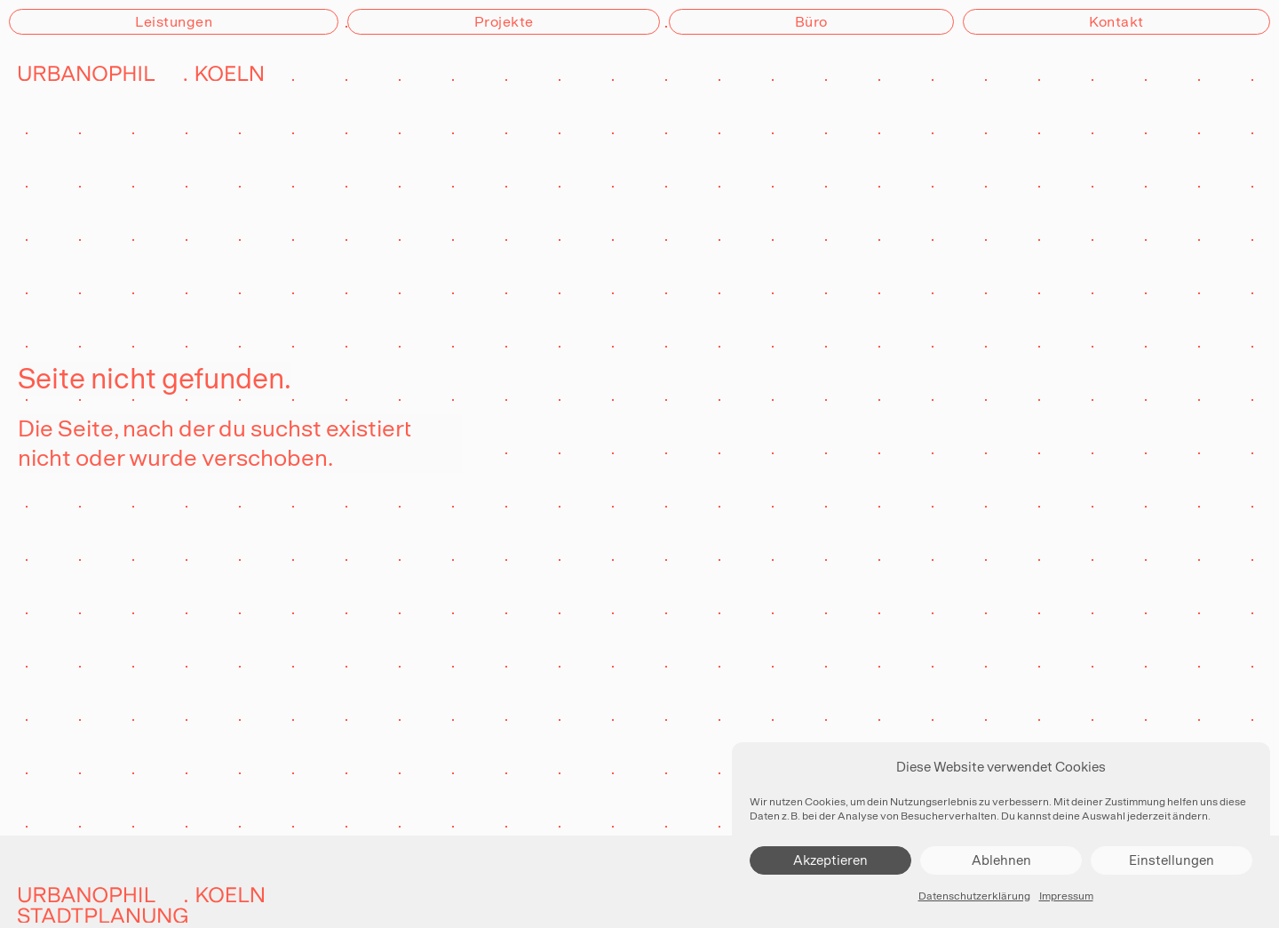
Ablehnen (1001, 860)
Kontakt (1116, 21)
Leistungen (173, 21)
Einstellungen (1171, 860)
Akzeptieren (830, 860)
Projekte (504, 21)
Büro (811, 21)
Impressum (1066, 896)
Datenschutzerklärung (974, 896)
